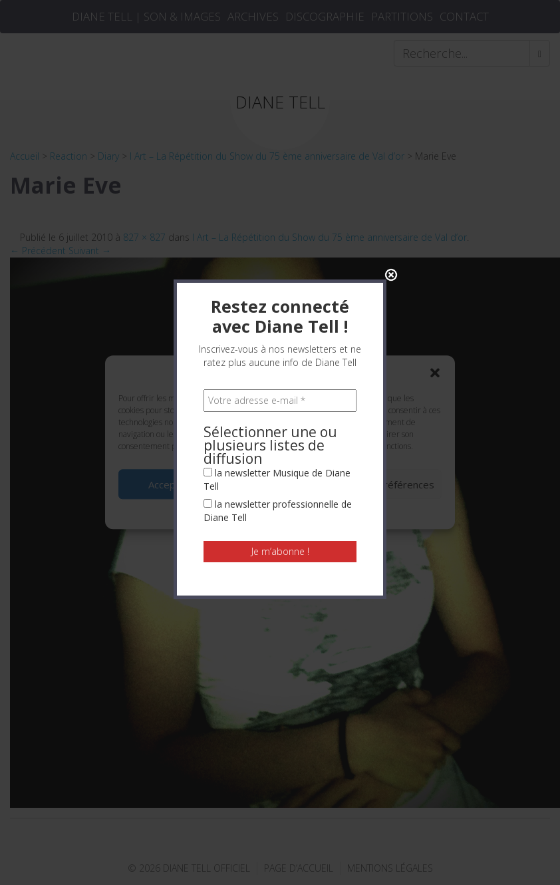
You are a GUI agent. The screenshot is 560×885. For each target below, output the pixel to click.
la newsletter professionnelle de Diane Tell (278, 360)
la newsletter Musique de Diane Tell (277, 328)
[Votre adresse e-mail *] (280, 249)
